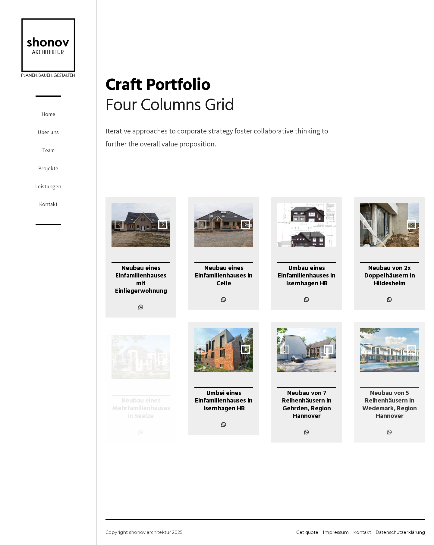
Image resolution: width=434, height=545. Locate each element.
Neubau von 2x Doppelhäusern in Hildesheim (389, 276)
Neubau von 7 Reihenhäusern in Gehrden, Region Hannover (307, 405)
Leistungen (48, 186)
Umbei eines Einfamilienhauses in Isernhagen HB (224, 401)
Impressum (336, 532)
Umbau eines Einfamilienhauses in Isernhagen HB (306, 276)
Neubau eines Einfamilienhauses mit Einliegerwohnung (141, 280)
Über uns (48, 132)
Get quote (307, 532)
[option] (141, 225)
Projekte (48, 168)
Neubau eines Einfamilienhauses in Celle (224, 276)
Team (48, 150)
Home (48, 114)
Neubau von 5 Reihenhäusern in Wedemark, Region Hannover (389, 405)
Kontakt (48, 204)
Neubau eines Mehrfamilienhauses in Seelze (141, 409)
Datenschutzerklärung (400, 532)
